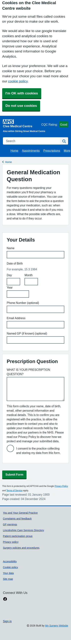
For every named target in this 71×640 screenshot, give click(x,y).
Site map (8, 579)
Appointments (31, 150)
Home (14, 150)
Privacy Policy (61, 486)
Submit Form (14, 474)
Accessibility (10, 561)
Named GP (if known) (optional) (27, 333)
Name (11, 248)
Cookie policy (10, 567)
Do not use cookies (21, 105)
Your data (8, 573)
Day (9, 275)
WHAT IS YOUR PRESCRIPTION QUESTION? (28, 372)
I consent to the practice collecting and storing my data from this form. (38, 450)
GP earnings (10, 524)
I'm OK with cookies (21, 93)
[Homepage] (21, 123)
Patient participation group (18, 536)
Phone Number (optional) (23, 302)
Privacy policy (11, 542)
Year (10, 287)
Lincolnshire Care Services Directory (23, 530)
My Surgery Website (56, 625)
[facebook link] (5, 599)
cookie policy (17, 81)
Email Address (16, 318)
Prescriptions (51, 150)
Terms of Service (14, 490)
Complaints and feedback (17, 518)
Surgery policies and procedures (21, 547)
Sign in (7, 621)
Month (29, 275)
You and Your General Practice (20, 512)
